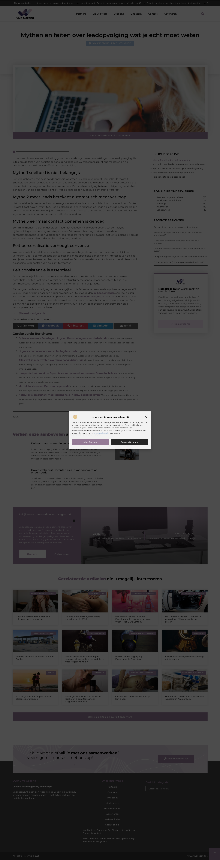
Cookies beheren (129, 442)
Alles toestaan (91, 442)
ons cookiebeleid (101, 433)
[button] (146, 417)
